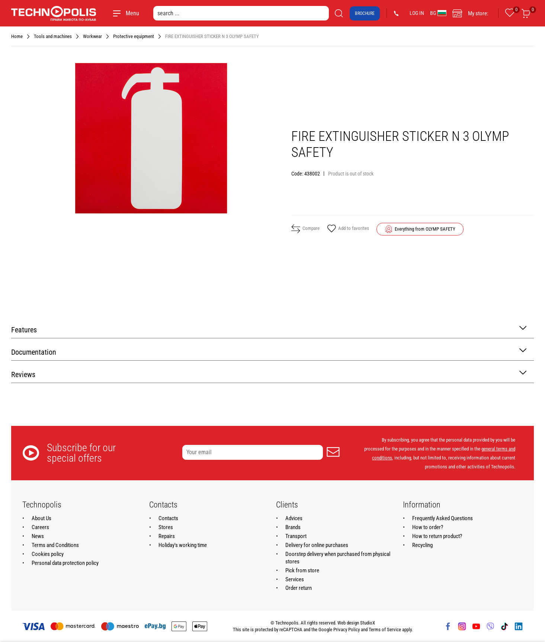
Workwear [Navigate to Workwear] (92, 36)
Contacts (168, 518)
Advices (293, 518)
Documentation (268, 352)
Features (268, 329)
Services (294, 579)
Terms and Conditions (55, 545)
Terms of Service (385, 629)
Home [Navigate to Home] (17, 36)
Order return (298, 588)
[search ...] (241, 13)
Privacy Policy (346, 629)
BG (438, 13)
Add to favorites (348, 229)
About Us (41, 518)
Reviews (268, 374)
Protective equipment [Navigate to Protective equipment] (133, 36)
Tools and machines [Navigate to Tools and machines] (53, 36)
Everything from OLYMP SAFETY (425, 229)
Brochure (365, 13)
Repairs (166, 536)
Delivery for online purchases (316, 545)
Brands (293, 527)
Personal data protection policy (65, 563)
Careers (40, 527)
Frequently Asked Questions (442, 518)
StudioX (367, 623)
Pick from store (302, 570)
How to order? (427, 527)
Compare (305, 228)
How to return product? (437, 536)
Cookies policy (48, 554)
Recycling (422, 545)
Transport (296, 536)
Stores (165, 527)
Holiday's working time (182, 545)
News (38, 536)
